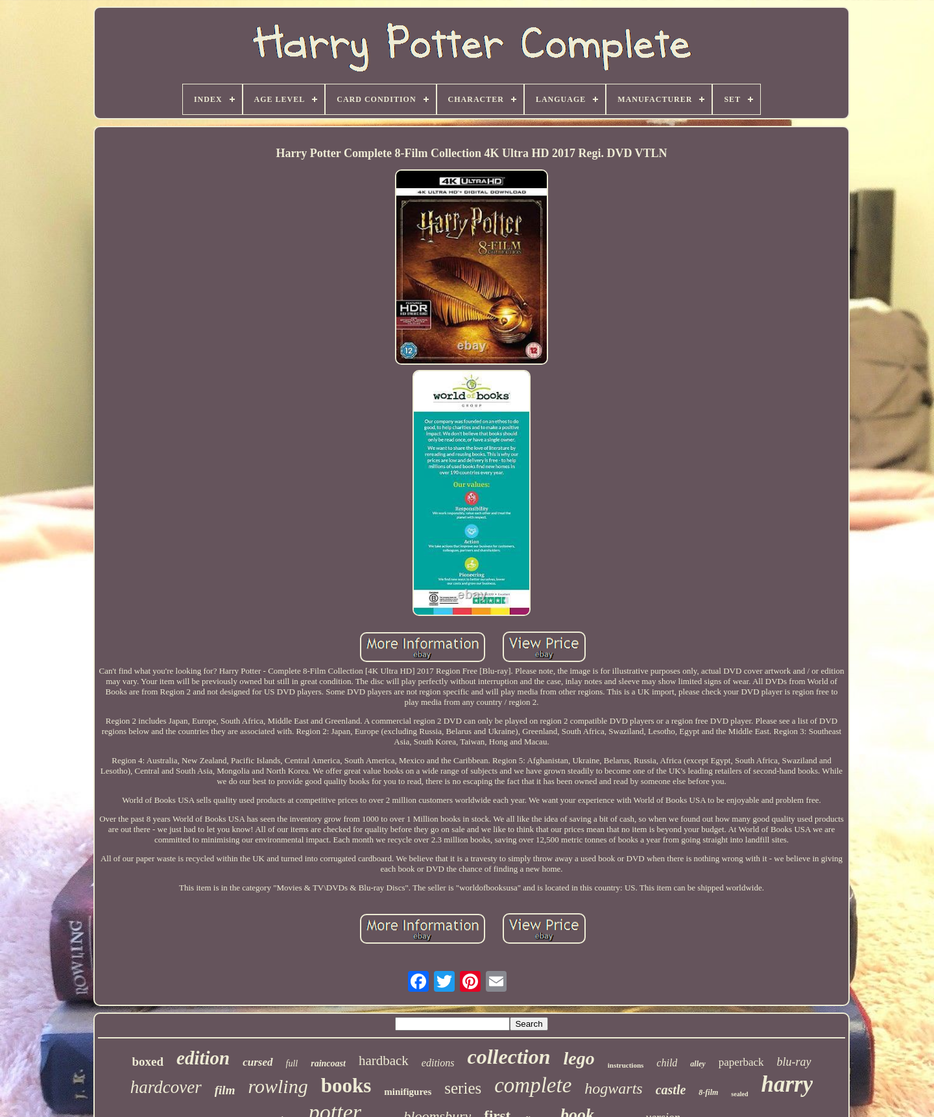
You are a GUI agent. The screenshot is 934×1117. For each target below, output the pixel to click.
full (292, 1063)
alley (697, 1063)
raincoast (328, 1063)
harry (787, 1084)
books (346, 1085)
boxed (147, 1061)
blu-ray (794, 1061)
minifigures (407, 1091)
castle (671, 1090)
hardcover (166, 1087)
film (225, 1090)
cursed (257, 1062)
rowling (277, 1086)
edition (203, 1058)
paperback (741, 1062)
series (462, 1088)
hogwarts (613, 1088)
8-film (708, 1092)
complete (532, 1085)
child (666, 1062)
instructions (626, 1065)
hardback (384, 1060)
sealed (739, 1094)
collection (509, 1056)
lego (578, 1058)
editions (438, 1062)
